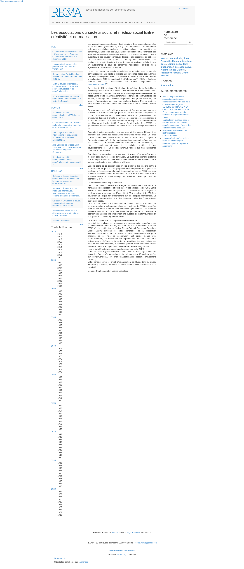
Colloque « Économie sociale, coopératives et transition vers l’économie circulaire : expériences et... (65, 179)
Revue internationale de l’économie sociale (110, 9)
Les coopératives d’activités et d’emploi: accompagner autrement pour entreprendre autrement (175, 142)
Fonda (164, 58)
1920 (53, 489)
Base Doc (56, 171)
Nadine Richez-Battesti (173, 69)
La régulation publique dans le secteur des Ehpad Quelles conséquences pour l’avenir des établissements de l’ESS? (176, 124)
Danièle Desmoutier (61, 221)
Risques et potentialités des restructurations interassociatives (174, 133)
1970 (53, 346)
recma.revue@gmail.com (146, 543)
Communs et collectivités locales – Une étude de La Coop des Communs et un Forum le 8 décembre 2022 (67, 55)
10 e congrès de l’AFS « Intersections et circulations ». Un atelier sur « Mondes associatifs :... (65, 136)
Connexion (184, 8)
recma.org (121, 554)
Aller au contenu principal (11, 1)
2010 (53, 231)
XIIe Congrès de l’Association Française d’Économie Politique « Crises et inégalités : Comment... (66, 148)
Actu (53, 46)
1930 (53, 460)
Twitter (115, 532)
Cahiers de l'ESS (140, 22)
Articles (65, 22)
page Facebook (134, 532)
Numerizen (83, 562)
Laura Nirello (175, 58)
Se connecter (60, 558)
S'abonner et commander (119, 22)
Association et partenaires (122, 550)
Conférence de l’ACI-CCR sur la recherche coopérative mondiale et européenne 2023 (66, 125)
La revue (56, 22)
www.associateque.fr (97, 84)
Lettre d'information (98, 22)
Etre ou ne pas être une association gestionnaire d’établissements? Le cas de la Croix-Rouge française (176, 100)
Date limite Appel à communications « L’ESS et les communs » (66, 115)
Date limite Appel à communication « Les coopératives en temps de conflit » (66, 161)
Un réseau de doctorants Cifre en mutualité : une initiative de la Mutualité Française (66, 98)
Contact (152, 22)
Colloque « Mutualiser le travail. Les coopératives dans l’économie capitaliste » (66, 203)
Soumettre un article (79, 22)
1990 (53, 289)
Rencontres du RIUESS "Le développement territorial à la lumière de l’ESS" (65, 213)
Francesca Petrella (171, 72)
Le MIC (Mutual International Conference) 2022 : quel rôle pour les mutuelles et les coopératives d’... (65, 87)
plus (81, 105)
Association (167, 85)
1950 (53, 403)
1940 (53, 431)
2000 (53, 260)
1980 (53, 317)
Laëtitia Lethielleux (178, 64)
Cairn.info (163, 8)
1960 (53, 374)
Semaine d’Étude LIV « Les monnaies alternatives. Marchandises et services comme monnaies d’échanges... (66, 192)
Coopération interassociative (176, 67)
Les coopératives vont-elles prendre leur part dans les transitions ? (64, 66)
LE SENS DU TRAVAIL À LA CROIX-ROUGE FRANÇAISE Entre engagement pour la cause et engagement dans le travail (175, 112)
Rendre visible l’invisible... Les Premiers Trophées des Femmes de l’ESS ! (67, 76)
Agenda (55, 107)
